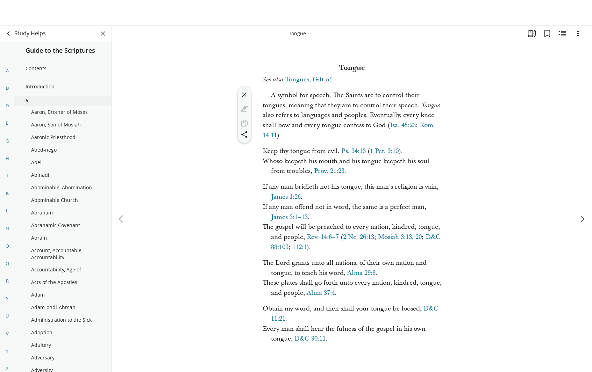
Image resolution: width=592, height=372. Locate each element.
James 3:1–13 (289, 217)
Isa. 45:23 (403, 125)
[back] (8, 33)
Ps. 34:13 (353, 151)
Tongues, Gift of (308, 79)
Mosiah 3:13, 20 (400, 237)
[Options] (578, 33)
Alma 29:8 (361, 273)
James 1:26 (286, 196)
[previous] (122, 193)
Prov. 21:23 (329, 171)
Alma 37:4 (321, 293)
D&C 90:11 (310, 338)
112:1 (299, 247)
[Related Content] (563, 33)
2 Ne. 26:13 (358, 237)
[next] (582, 193)
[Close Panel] (103, 33)
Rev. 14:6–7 (323, 237)
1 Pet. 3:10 (384, 151)
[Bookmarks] (547, 33)
